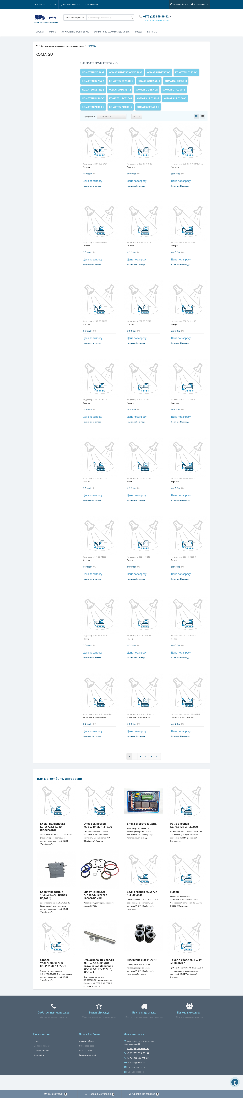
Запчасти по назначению (75, 31)
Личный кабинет (86, 1056)
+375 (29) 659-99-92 (136, 1064)
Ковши (139, 31)
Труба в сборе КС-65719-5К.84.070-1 (186, 975)
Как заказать (77, 4)
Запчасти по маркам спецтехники (112, 31)
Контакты (94, 4)
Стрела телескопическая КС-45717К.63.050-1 (53, 976)
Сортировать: (89, 124)
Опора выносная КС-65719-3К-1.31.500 (98, 833)
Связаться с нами (41, 1066)
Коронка (86, 410)
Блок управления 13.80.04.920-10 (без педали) (53, 905)
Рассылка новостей (87, 1070)
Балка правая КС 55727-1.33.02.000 (142, 904)
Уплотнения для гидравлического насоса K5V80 (95, 905)
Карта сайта (39, 1070)
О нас (38, 4)
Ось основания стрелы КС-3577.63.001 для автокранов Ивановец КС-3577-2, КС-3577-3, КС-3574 (99, 980)
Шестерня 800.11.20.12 (142, 973)
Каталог (53, 31)
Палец (130, 568)
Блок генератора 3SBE (142, 831)
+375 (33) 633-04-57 (136, 1073)
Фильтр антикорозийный (94, 725)
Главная (39, 31)
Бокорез (86, 253)
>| (157, 764)
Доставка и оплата (55, 4)
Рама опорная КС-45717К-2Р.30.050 (184, 833)
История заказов (86, 1061)
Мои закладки (85, 1066)
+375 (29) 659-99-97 (136, 1068)
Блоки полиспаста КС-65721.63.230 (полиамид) (52, 834)
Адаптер (86, 174)
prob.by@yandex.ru (134, 1078)
